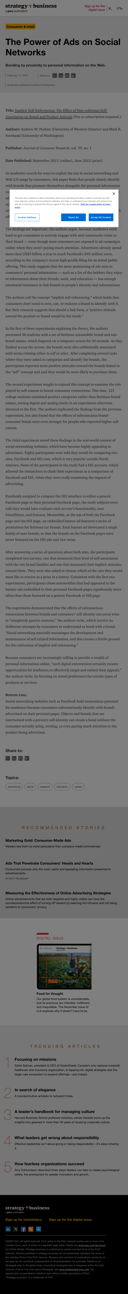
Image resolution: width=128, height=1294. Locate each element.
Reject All (73, 217)
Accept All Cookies (101, 217)
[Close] (114, 193)
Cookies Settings (27, 217)
